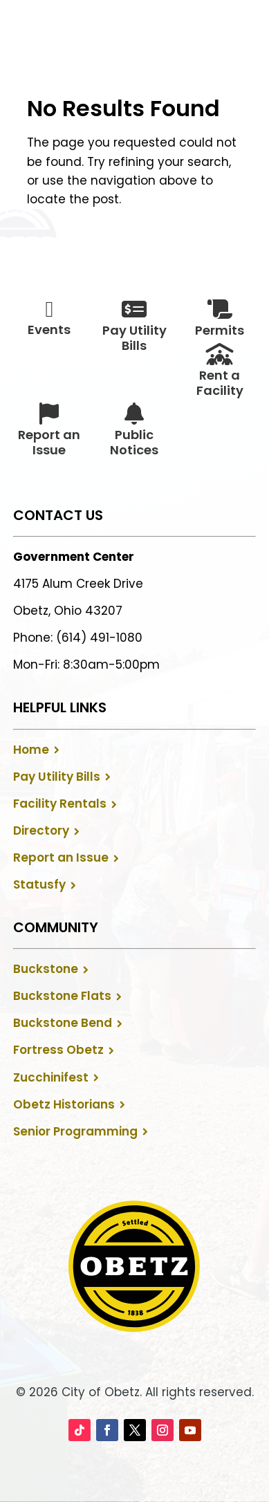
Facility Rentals (59, 803)
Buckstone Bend (62, 1022)
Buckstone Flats (62, 996)
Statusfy (39, 884)
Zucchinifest (51, 1077)
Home (31, 749)
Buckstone (45, 969)
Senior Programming (75, 1131)
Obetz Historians (64, 1104)
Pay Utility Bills (56, 776)
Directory (41, 830)
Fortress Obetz (58, 1049)
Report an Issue (61, 857)
